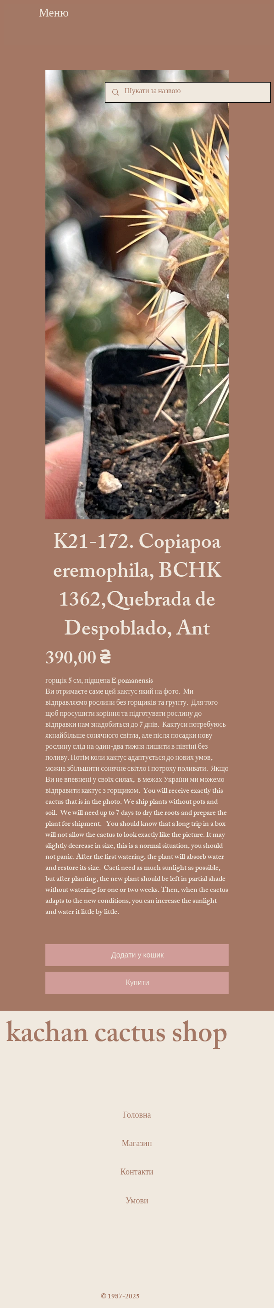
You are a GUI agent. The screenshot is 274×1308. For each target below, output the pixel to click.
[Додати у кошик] (137, 955)
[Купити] (137, 983)
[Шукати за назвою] (188, 92)
